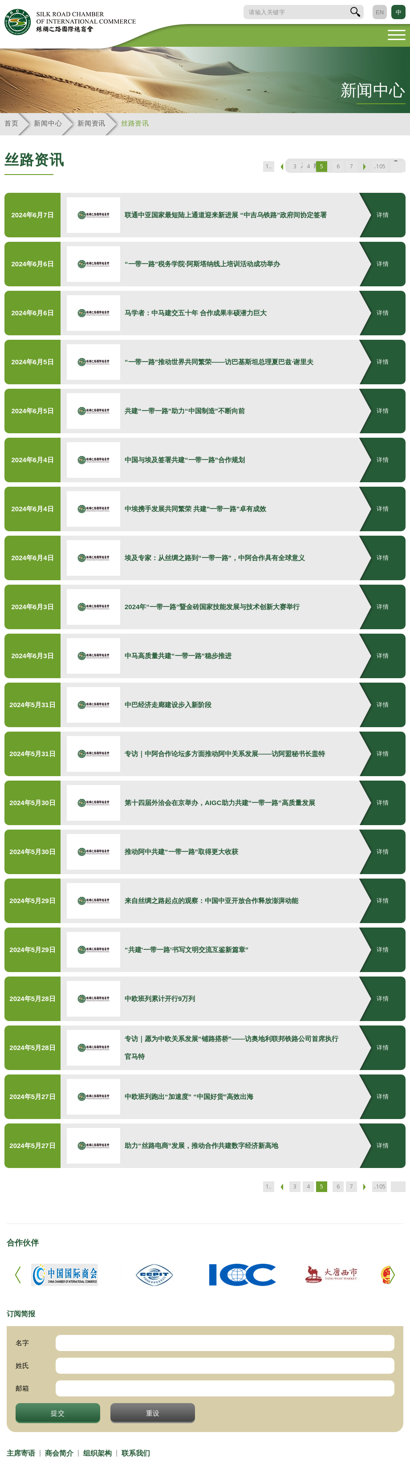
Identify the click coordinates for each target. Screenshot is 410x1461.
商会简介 (59, 1453)
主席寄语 (21, 1453)
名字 (22, 1343)
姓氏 (22, 1365)
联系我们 (136, 1453)
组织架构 (97, 1453)
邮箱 (22, 1388)
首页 (11, 123)
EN (380, 12)
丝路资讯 (135, 123)
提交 (58, 1412)
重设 (153, 1412)
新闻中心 (48, 123)
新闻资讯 (91, 123)
